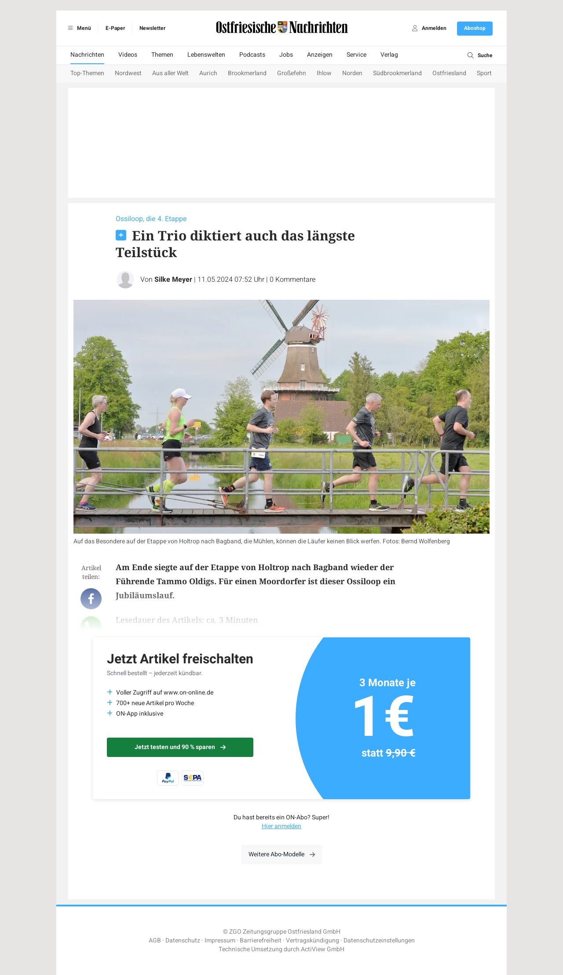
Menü (78, 28)
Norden (352, 73)
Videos (127, 54)
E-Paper (115, 28)
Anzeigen (320, 54)
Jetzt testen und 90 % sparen (180, 747)
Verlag (389, 54)
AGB (155, 940)
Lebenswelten (206, 54)
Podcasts (252, 54)
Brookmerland (247, 73)
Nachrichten (87, 54)
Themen (162, 54)
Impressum (220, 940)
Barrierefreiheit (261, 940)
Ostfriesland (449, 73)
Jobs (286, 54)
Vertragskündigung (312, 940)
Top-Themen (87, 73)
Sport (484, 73)
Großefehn (291, 73)
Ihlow (324, 73)
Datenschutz (182, 940)
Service (356, 54)
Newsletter (152, 28)
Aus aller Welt (170, 73)
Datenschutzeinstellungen (379, 940)
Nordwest (128, 73)
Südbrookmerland (397, 73)
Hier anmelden (281, 826)
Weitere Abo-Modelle (282, 854)
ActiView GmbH (322, 949)
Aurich (208, 73)
